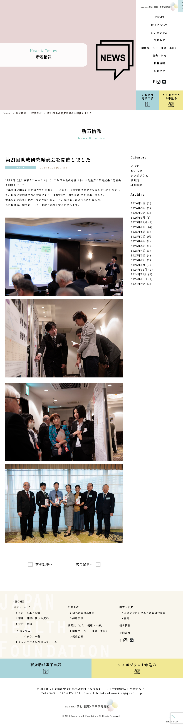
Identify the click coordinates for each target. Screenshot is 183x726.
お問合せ (159, 70)
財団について (159, 25)
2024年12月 (138, 269)
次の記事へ (84, 564)
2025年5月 (138, 246)
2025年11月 (138, 227)
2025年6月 (138, 241)
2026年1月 (137, 217)
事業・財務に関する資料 (33, 618)
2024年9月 (138, 284)
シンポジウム (159, 32)
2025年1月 (137, 265)
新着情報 (159, 63)
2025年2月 (138, 260)
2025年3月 (138, 255)
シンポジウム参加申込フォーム (37, 642)
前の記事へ (44, 564)
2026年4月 (138, 203)
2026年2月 (138, 213)
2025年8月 (138, 231)
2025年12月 (138, 222)
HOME (159, 17)
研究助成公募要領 (83, 612)
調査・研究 (159, 55)
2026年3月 (138, 208)
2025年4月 (138, 250)
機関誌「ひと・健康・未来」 (159, 48)
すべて (134, 166)
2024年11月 (138, 274)
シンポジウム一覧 (29, 636)
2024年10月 (138, 279)
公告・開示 (25, 623)
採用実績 (77, 618)
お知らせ (136, 171)
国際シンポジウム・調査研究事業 (145, 612)
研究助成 (159, 40)
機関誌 (134, 180)
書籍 (126, 618)
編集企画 (77, 636)
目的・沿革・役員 (29, 612)
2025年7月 (138, 236)
